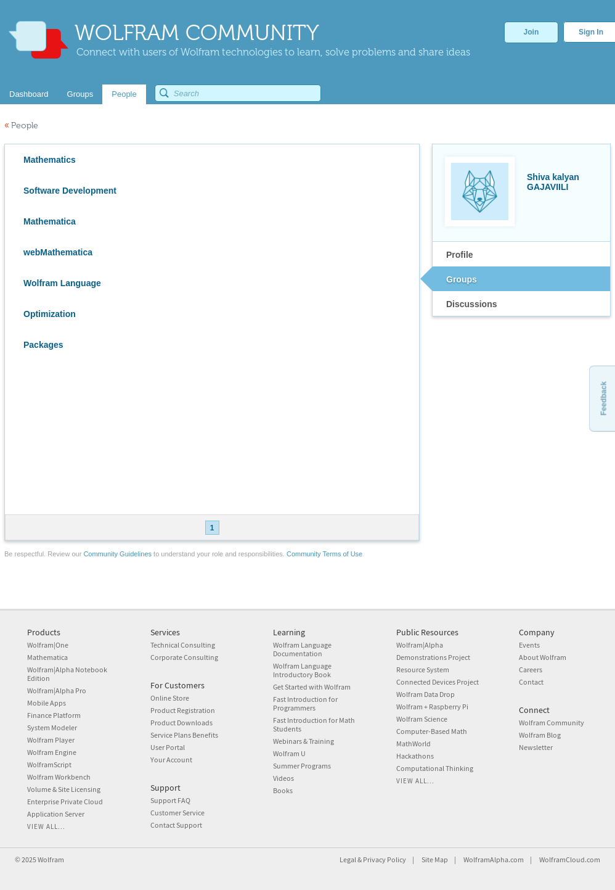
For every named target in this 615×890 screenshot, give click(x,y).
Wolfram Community (551, 722)
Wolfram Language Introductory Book (302, 670)
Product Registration (182, 710)
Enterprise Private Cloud (65, 801)
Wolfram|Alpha (419, 644)
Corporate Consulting (184, 657)
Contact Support (176, 825)
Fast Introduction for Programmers (305, 703)
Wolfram (51, 859)
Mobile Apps (46, 702)
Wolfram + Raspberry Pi (432, 706)
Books (283, 790)
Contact (531, 681)
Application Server (55, 813)
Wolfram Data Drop (425, 694)
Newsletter (536, 747)
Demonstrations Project (433, 657)
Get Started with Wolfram (312, 686)
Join (531, 32)
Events (529, 644)
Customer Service (177, 812)
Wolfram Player (51, 739)
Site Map (435, 859)
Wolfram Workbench (59, 776)
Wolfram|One (47, 644)
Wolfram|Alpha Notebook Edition (67, 674)
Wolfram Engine (51, 752)
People (21, 125)
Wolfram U (289, 753)
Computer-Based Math (431, 731)
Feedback (603, 398)
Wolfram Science (421, 718)
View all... (46, 826)
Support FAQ (170, 800)
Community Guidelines (117, 554)
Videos (283, 778)
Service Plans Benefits (184, 735)
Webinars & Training (303, 741)
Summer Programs (302, 765)
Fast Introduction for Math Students (314, 724)
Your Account (171, 759)
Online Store (169, 698)
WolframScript (49, 764)
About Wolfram (542, 657)
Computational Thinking (434, 768)
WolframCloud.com (569, 859)
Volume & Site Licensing (63, 789)
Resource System (422, 669)
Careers (530, 669)
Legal (348, 859)
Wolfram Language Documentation (302, 649)
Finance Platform (54, 715)
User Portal (167, 747)
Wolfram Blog (540, 735)
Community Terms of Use (324, 554)
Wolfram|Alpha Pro (56, 690)
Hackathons (415, 755)
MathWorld (413, 743)
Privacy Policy (384, 859)
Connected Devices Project (437, 681)
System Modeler (52, 727)
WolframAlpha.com (493, 859)
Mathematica (47, 657)
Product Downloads (181, 722)
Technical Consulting (182, 644)
